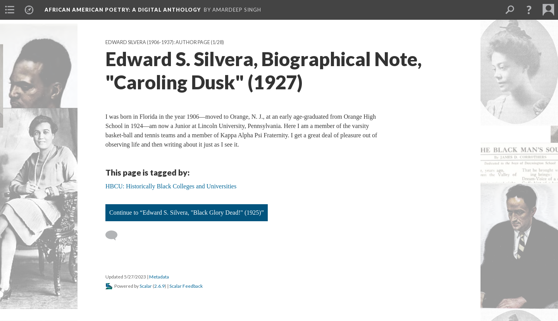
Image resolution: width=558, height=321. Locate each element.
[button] (529, 9)
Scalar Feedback (186, 286)
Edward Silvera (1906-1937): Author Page (157, 42)
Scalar (146, 286)
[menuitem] (9, 9)
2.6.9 (159, 286)
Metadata (159, 277)
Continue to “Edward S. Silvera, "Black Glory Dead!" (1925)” (186, 212)
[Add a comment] (114, 236)
